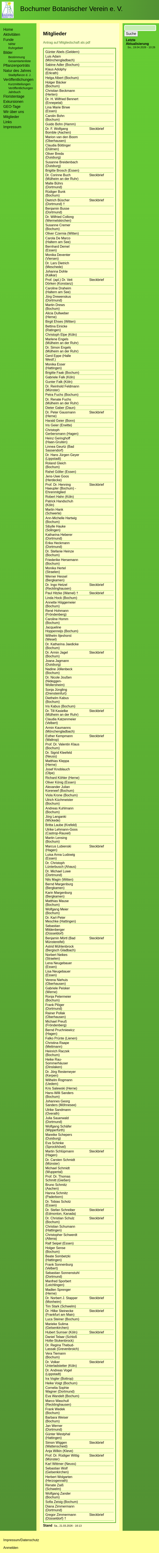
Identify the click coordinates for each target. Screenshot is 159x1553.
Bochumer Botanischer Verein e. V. (71, 8)
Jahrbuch (14, 92)
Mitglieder (11, 117)
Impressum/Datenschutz (21, 1540)
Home (8, 29)
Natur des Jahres (17, 71)
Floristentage (13, 96)
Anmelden (10, 1547)
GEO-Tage (11, 107)
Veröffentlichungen (20, 88)
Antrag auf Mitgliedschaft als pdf (66, 42)
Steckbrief (96, 128)
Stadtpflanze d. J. (19, 75)
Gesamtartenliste (19, 61)
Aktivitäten (11, 34)
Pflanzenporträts (16, 65)
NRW (11, 44)
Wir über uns (13, 112)
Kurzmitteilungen (19, 84)
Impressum (12, 127)
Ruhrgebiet (15, 48)
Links (7, 122)
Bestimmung (16, 57)
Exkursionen (13, 102)
